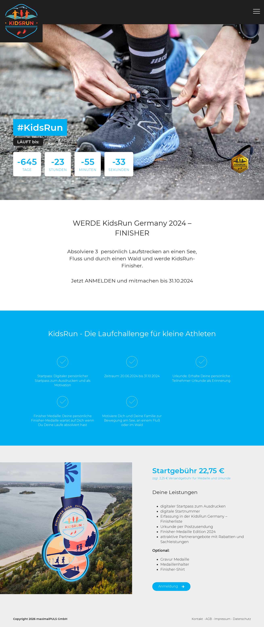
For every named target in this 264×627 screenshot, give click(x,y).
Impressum (222, 619)
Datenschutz (242, 619)
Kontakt (197, 619)
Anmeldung (171, 586)
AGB (208, 619)
